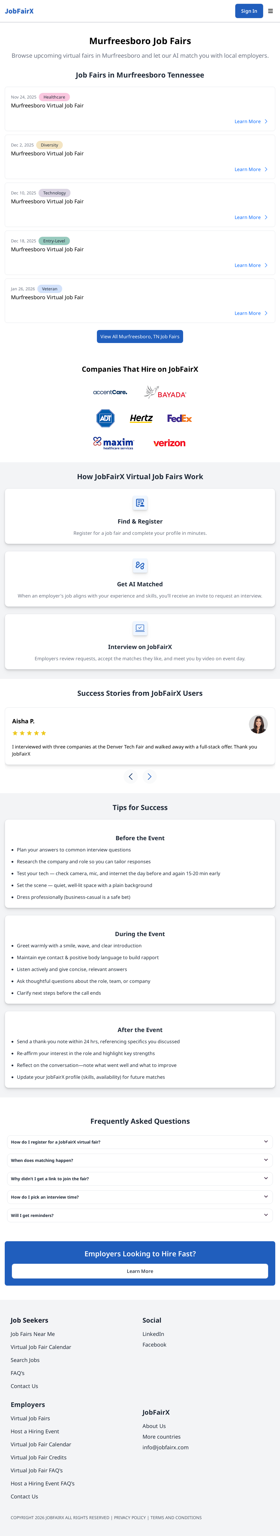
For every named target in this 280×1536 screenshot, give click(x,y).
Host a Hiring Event (35, 1431)
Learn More (252, 121)
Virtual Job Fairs (30, 1418)
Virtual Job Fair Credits (39, 1457)
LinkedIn (153, 1333)
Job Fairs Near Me (33, 1333)
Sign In (249, 11)
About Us (154, 1425)
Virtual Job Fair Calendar (41, 1346)
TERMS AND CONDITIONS (176, 1517)
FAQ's (18, 1372)
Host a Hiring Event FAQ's (43, 1483)
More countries (162, 1436)
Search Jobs (25, 1359)
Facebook (155, 1344)
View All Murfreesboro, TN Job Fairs (140, 336)
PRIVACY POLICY (130, 1517)
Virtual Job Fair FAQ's (37, 1470)
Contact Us (24, 1386)
